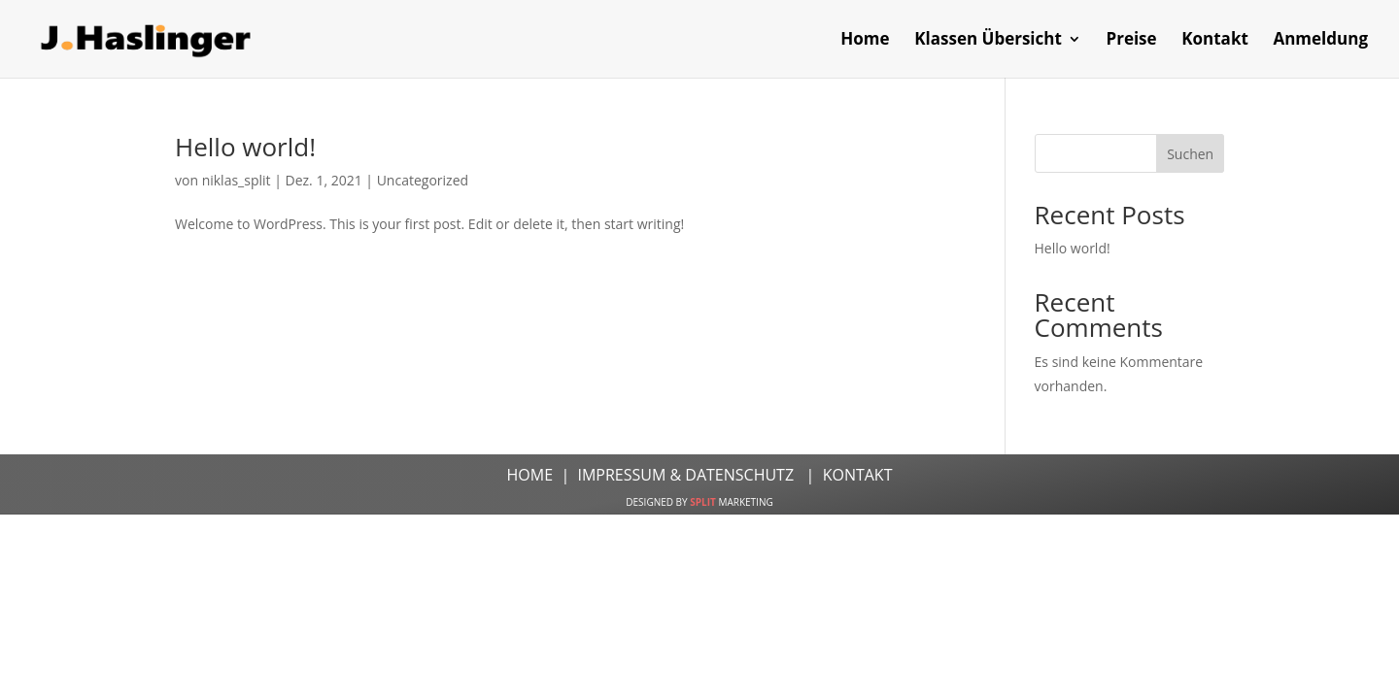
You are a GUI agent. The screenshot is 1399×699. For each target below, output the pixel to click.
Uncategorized (422, 180)
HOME (532, 474)
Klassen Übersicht (988, 41)
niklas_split (236, 180)
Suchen (1190, 154)
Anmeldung (1320, 41)
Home (864, 41)
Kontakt (1214, 41)
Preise (1131, 41)
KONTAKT (855, 474)
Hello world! (245, 146)
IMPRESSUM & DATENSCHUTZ (687, 474)
